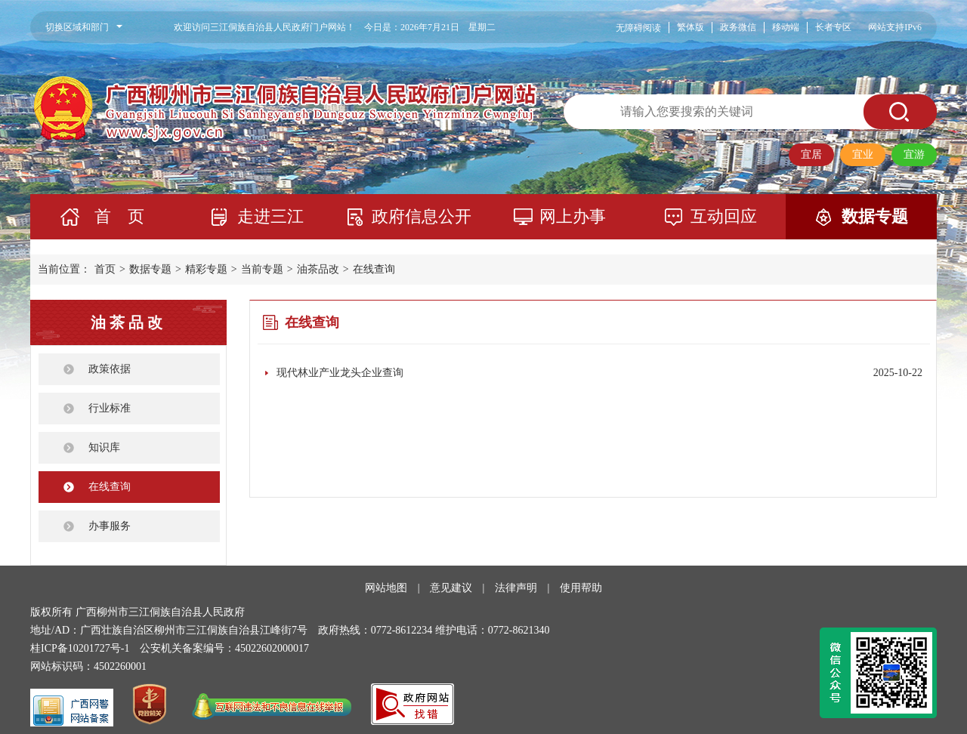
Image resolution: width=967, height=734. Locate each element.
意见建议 (451, 588)
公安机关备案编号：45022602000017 (224, 648)
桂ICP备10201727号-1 (79, 648)
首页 (105, 269)
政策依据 (109, 369)
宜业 (862, 154)
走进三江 (270, 216)
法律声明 (516, 588)
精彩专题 (206, 269)
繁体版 (690, 27)
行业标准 (109, 408)
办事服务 (109, 526)
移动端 (785, 27)
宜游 (914, 154)
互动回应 (723, 216)
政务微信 (738, 27)
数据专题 (875, 216)
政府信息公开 (421, 216)
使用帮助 (581, 588)
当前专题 (262, 269)
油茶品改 (318, 269)
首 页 (119, 216)
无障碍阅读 (638, 28)
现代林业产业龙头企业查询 (340, 372)
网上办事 (572, 216)
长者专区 (833, 27)
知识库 (104, 447)
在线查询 (374, 269)
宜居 (811, 154)
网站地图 (386, 588)
